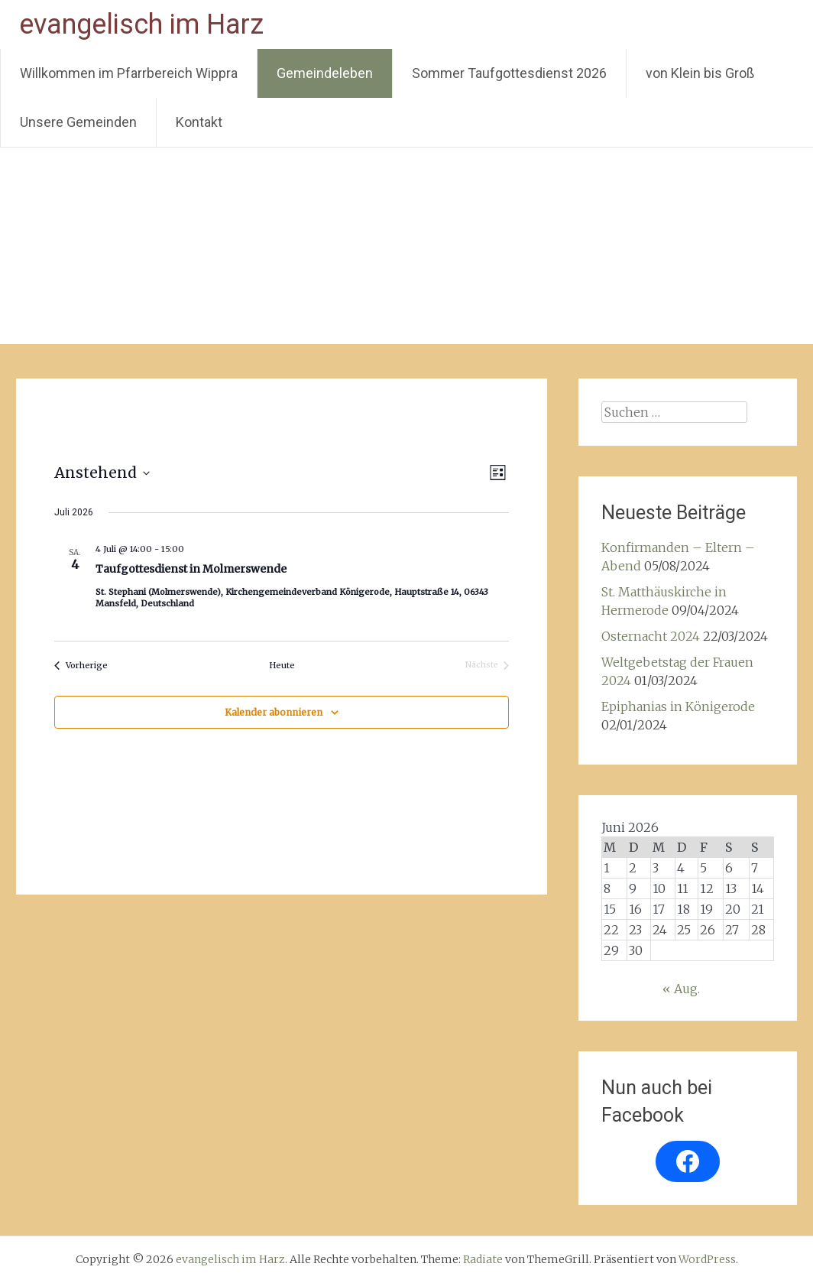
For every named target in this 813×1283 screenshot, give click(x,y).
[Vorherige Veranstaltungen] (81, 665)
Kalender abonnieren (273, 712)
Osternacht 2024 (650, 636)
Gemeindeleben (325, 73)
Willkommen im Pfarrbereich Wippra (129, 73)
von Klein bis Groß (700, 73)
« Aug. (681, 988)
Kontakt (199, 122)
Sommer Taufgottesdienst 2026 (509, 73)
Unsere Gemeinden (78, 122)
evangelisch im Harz (141, 24)
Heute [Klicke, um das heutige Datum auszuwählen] (282, 665)
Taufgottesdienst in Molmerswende (191, 569)
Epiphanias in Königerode (678, 706)
